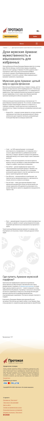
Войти (35, 36)
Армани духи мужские (27, 286)
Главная (5, 47)
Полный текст (6, 378)
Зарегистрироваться (10, 36)
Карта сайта (7, 405)
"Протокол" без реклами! (10, 402)
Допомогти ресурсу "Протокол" (12, 412)
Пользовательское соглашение (12, 410)
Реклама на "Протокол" (10, 400)
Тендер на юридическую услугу (12, 407)
